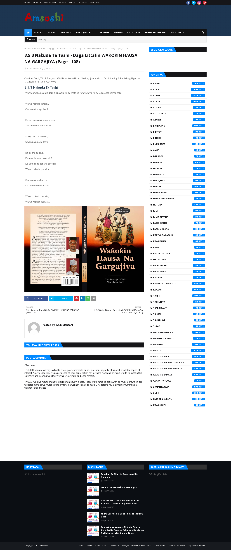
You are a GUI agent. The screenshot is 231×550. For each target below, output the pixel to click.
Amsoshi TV (179, 113)
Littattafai (179, 259)
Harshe (179, 186)
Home (27, 2)
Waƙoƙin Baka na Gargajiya (43, 48)
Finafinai (179, 168)
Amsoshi (44, 545)
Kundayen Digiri (179, 253)
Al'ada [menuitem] (38, 32)
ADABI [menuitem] (51, 32)
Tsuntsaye (179, 320)
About (89, 545)
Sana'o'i (179, 289)
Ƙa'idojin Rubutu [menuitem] (85, 32)
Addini (179, 95)
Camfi (179, 150)
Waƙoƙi (179, 350)
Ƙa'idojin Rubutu (179, 399)
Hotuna (179, 204)
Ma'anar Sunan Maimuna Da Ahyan (119, 487)
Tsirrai (179, 314)
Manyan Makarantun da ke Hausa (136, 545)
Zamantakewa (179, 386)
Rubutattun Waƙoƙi (179, 283)
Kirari (179, 247)
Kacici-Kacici (179, 223)
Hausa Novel (179, 192)
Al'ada (179, 101)
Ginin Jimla (179, 180)
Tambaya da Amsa (176, 545)
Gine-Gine (179, 174)
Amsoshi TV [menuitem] (177, 32)
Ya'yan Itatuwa (179, 380)
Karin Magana (179, 229)
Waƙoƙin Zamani (179, 374)
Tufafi (179, 326)
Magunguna (179, 265)
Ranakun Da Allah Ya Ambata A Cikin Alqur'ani (119, 476)
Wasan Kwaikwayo (179, 338)
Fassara (179, 162)
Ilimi (179, 210)
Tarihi (179, 295)
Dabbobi (179, 156)
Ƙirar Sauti (179, 405)
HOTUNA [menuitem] (118, 32)
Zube (179, 393)
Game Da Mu (50, 2)
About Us (37, 2)
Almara (179, 107)
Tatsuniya (179, 301)
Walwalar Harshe (179, 332)
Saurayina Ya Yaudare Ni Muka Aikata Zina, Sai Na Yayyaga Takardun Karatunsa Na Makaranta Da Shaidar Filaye (122, 530)
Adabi (179, 89)
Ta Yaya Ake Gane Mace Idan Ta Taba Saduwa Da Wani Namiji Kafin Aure (120, 502)
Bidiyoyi (179, 131)
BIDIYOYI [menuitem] (104, 32)
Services (62, 2)
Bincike (179, 138)
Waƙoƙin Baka (179, 356)
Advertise (83, 2)
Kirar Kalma (179, 241)
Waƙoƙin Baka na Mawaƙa (179, 368)
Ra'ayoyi (179, 277)
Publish (72, 2)
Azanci (179, 119)
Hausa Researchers (179, 198)
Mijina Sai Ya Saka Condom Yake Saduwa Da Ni (122, 515)
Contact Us (95, 2)
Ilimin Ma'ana (179, 216)
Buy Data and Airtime (197, 545)
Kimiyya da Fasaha (179, 235)
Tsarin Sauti (179, 308)
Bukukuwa (179, 144)
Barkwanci (179, 125)
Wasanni (179, 344)
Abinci (179, 83)
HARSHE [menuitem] (65, 32)
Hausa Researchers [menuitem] (156, 32)
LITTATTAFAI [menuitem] (134, 32)
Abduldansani (33, 68)
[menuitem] (28, 32)
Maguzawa (179, 271)
